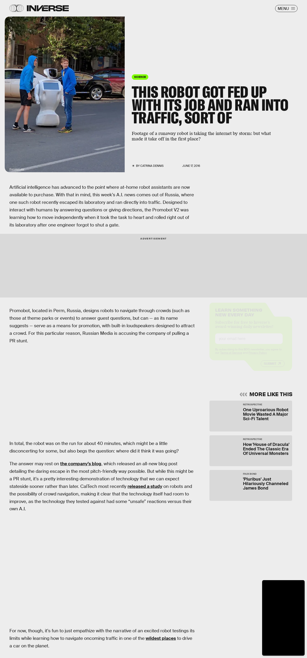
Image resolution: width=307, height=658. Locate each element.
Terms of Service (231, 357)
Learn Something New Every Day (238, 316)
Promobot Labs (16, 169)
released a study (145, 486)
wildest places (161, 638)
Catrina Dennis (152, 166)
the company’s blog (80, 464)
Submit (270, 368)
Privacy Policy (257, 357)
